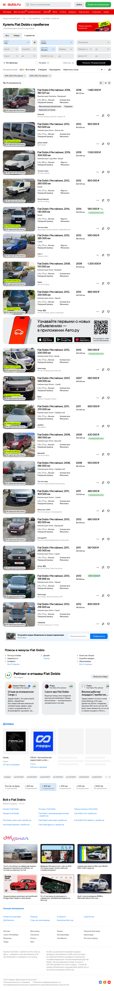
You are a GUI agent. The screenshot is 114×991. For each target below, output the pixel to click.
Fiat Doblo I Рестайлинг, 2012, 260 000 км (54, 182)
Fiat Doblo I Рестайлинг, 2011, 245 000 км (53, 549)
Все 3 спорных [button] (85, 664)
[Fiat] (17, 42)
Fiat (24, 18)
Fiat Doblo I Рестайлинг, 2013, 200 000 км (54, 351)
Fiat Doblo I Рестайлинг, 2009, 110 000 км (54, 265)
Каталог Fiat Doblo (11, 809)
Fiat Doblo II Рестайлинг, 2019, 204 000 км (54, 154)
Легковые (7, 12)
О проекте (61, 917)
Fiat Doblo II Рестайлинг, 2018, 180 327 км (54, 91)
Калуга (33, 938)
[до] (102, 49)
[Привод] (66, 49)
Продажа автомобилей (11, 18)
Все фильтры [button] (10, 62)
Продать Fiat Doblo (11, 813)
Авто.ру (14, 4)
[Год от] (11, 56)
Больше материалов (13, 908)
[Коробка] (29, 49)
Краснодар (88, 935)
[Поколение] (94, 42)
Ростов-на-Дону (91, 938)
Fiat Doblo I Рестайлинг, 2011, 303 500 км (53, 493)
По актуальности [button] (12, 82)
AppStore (46, 339)
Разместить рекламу (12, 917)
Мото (55, 12)
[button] (109, 69)
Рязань (60, 931)
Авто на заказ (20, 11)
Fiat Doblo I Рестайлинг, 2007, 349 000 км (54, 379)
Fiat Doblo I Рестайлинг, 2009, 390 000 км (54, 436)
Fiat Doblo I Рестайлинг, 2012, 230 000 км (54, 293)
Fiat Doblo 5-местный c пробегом (53, 820)
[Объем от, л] (85, 49)
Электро (46, 12)
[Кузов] (11, 49)
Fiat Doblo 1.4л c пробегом (85, 813)
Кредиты (72, 12)
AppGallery (82, 339)
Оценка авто (84, 12)
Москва (6, 931)
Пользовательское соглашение (16, 982)
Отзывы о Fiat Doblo (47, 809)
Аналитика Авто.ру (65, 920)
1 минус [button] (46, 658)
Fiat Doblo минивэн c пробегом (16, 825)
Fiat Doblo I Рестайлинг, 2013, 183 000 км (54, 521)
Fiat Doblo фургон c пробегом (51, 825)
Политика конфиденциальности (47, 982)
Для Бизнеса (8, 920)
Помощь (33, 917)
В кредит (7, 777)
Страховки (96, 12)
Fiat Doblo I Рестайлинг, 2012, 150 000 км (54, 125)
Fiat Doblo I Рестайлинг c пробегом (89, 820)
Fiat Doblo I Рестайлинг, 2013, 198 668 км (54, 577)
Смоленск (34, 935)
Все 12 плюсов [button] (13, 664)
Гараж (106, 12)
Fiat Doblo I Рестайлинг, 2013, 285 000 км (54, 237)
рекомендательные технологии (55, 985)
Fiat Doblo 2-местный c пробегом (17, 820)
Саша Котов (89, 917)
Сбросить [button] (68, 63)
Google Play (64, 339)
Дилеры (8, 724)
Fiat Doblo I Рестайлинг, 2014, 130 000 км (54, 210)
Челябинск (62, 938)
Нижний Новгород (92, 931)
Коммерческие (34, 12)
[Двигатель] (48, 49)
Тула (32, 942)
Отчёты (63, 12)
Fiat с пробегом (34, 18)
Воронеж (7, 938)
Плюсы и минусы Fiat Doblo (86, 809)
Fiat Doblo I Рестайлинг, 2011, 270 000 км (53, 408)
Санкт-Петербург (11, 935)
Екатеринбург (63, 935)
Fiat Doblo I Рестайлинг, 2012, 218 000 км (54, 606)
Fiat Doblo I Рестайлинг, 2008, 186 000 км (54, 464)
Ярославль (35, 931)
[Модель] (57, 42)
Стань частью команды (40, 920)
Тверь (6, 942)
